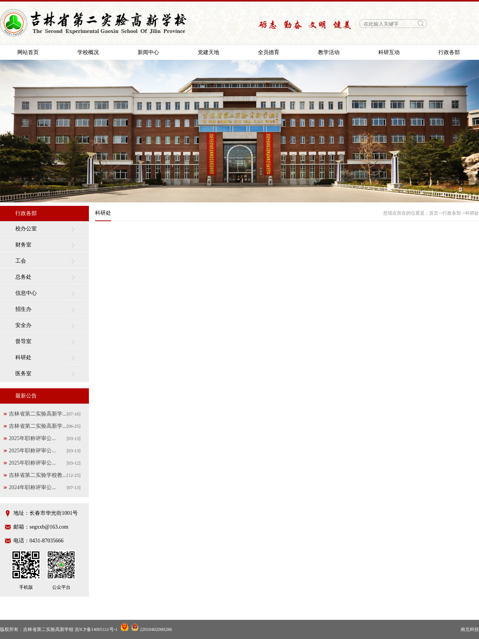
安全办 (23, 325)
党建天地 (208, 52)
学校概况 (88, 52)
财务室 (23, 245)
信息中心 (26, 293)
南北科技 (470, 629)
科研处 (23, 357)
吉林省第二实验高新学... (38, 414)
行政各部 (449, 52)
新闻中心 (148, 52)
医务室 (23, 373)
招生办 (23, 309)
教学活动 (329, 52)
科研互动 (389, 52)
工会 (20, 261)
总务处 (23, 277)
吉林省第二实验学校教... (38, 475)
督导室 (23, 341)
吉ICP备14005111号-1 (96, 629)
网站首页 (28, 52)
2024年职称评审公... (32, 487)
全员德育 (268, 52)
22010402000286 (151, 629)
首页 (433, 213)
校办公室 (26, 229)
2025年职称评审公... (32, 438)
